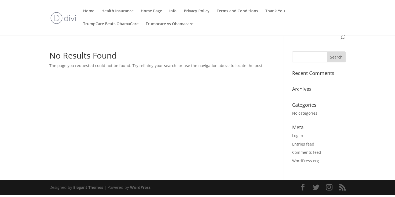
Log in (297, 135)
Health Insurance (117, 11)
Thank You (275, 11)
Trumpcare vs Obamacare (169, 24)
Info (173, 11)
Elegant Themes (88, 187)
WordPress (140, 187)
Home (88, 11)
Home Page (151, 11)
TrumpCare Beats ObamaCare (111, 24)
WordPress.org (305, 160)
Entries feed (303, 144)
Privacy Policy (197, 11)
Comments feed (306, 152)
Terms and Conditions (237, 11)
